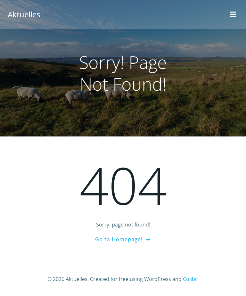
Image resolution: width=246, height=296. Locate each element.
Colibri (191, 279)
